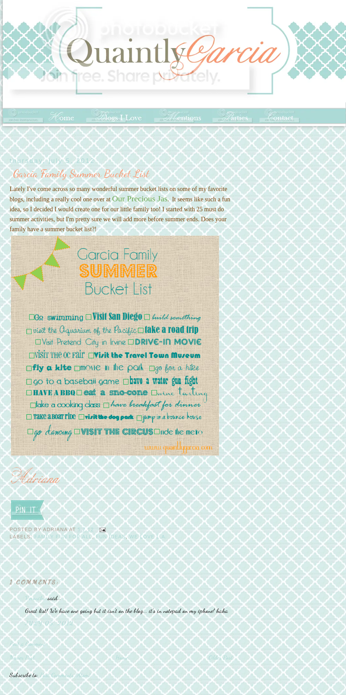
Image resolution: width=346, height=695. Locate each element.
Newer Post (22, 657)
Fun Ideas (111, 536)
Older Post (220, 657)
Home (121, 657)
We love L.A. (148, 536)
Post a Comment (28, 643)
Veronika (35, 598)
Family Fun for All (63, 536)
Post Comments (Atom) (65, 675)
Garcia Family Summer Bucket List (81, 173)
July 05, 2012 (49, 623)
